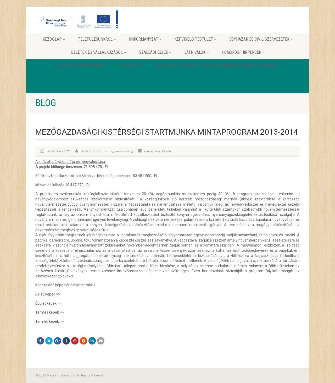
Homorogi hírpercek (243, 52)
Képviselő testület (195, 39)
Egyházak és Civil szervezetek (261, 39)
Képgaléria (131, 65)
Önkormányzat (145, 39)
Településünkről (97, 39)
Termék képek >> (49, 321)
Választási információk (82, 65)
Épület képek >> (48, 303)
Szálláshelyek (155, 52)
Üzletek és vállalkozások (98, 52)
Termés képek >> (49, 312)
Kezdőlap (54, 39)
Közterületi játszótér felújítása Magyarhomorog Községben (216, 65)
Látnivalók (196, 52)
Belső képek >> (47, 294)
